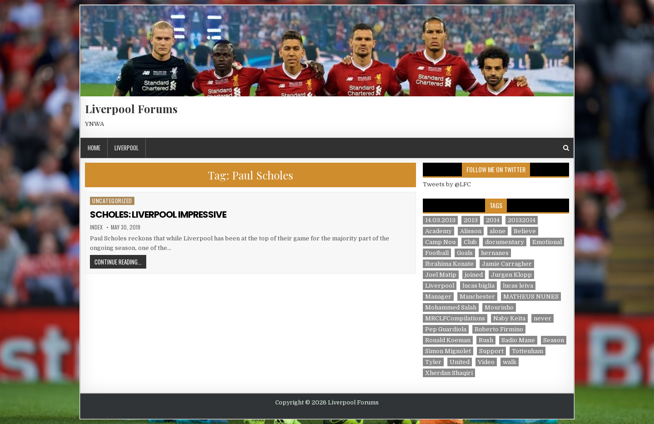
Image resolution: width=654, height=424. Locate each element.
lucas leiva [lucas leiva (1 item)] (518, 285)
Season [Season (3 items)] (553, 340)
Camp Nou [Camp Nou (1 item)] (440, 242)
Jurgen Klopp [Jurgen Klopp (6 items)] (511, 274)
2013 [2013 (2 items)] (471, 220)
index (96, 227)
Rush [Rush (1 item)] (486, 340)
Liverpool (126, 147)
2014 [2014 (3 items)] (493, 220)
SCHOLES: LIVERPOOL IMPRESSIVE (158, 214)
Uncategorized (112, 201)
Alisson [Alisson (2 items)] (470, 231)
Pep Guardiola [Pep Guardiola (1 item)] (445, 329)
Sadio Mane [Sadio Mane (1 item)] (518, 340)
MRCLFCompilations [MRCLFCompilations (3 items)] (455, 318)
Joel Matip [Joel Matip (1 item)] (440, 274)
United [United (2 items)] (460, 362)
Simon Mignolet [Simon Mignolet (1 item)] (448, 351)
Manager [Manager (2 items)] (438, 296)
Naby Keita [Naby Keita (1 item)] (509, 318)
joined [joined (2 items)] (474, 274)
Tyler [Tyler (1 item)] (433, 362)
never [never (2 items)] (542, 318)
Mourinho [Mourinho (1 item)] (499, 307)
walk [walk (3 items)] (509, 362)
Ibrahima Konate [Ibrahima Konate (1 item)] (449, 263)
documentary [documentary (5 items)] (504, 242)
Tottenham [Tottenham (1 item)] (527, 351)
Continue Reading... (120, 261)
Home (94, 147)
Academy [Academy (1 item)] (438, 231)
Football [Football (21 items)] (437, 252)
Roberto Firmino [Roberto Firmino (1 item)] (499, 329)
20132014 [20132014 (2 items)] (521, 220)
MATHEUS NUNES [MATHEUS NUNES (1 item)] (531, 296)
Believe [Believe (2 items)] (525, 231)
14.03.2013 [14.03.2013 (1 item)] (440, 220)
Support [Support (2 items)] (491, 351)
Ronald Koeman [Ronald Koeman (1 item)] (448, 340)
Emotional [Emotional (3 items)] (547, 242)
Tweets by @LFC (447, 184)
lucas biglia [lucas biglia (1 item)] (478, 285)
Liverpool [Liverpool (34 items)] (439, 285)
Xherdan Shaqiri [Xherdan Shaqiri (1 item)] (449, 372)
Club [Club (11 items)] (470, 242)
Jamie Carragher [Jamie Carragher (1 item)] (507, 263)
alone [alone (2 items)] (497, 231)
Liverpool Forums (131, 108)
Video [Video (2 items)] (486, 362)
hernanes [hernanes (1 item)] (495, 252)
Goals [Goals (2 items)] (465, 252)
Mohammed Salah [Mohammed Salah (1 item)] (450, 307)
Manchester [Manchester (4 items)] (477, 296)
